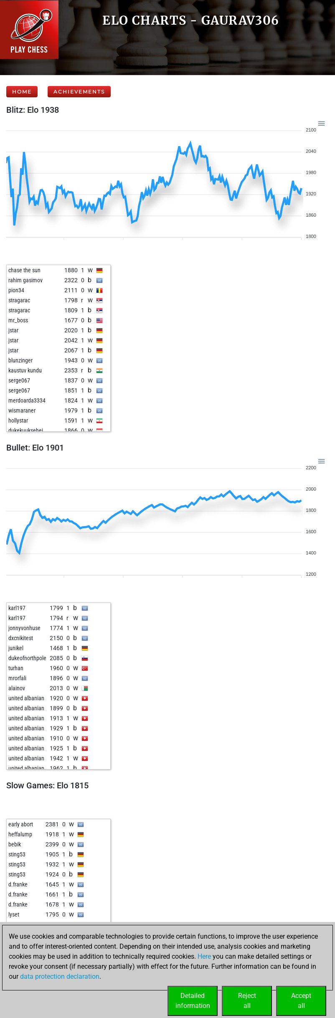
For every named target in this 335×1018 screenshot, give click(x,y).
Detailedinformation (192, 1001)
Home (22, 92)
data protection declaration (59, 976)
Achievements (79, 92)
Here (204, 956)
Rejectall (247, 1001)
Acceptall (301, 1001)
